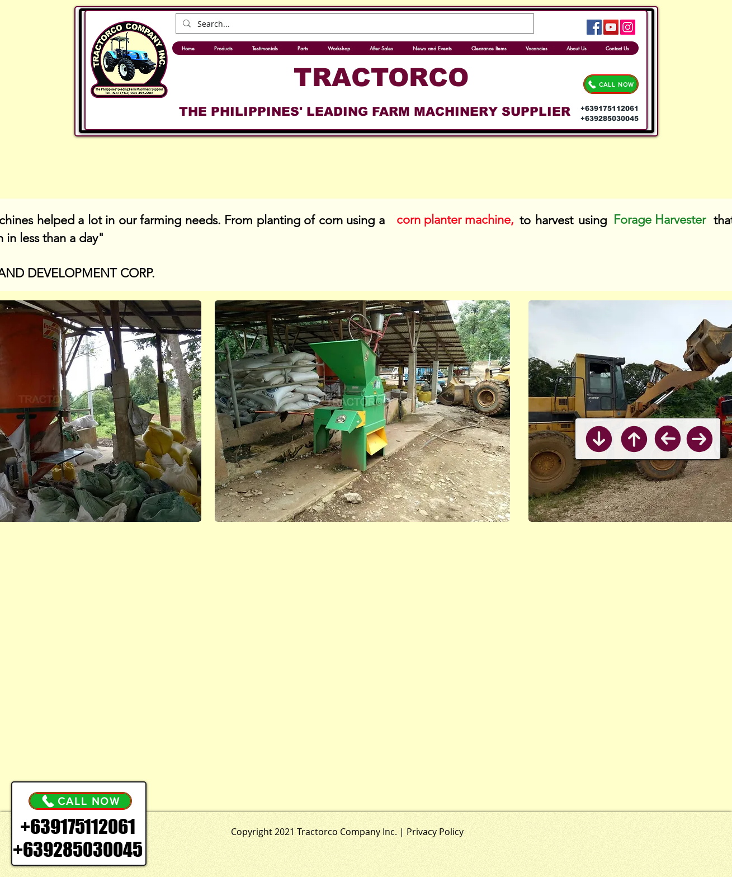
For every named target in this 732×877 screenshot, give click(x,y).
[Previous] (667, 439)
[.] (392, 829)
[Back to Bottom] (599, 439)
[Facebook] (594, 27)
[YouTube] (610, 27)
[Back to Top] (634, 439)
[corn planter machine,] (455, 220)
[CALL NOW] (611, 84)
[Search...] (353, 24)
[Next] (699, 439)
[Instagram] (627, 27)
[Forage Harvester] (661, 220)
